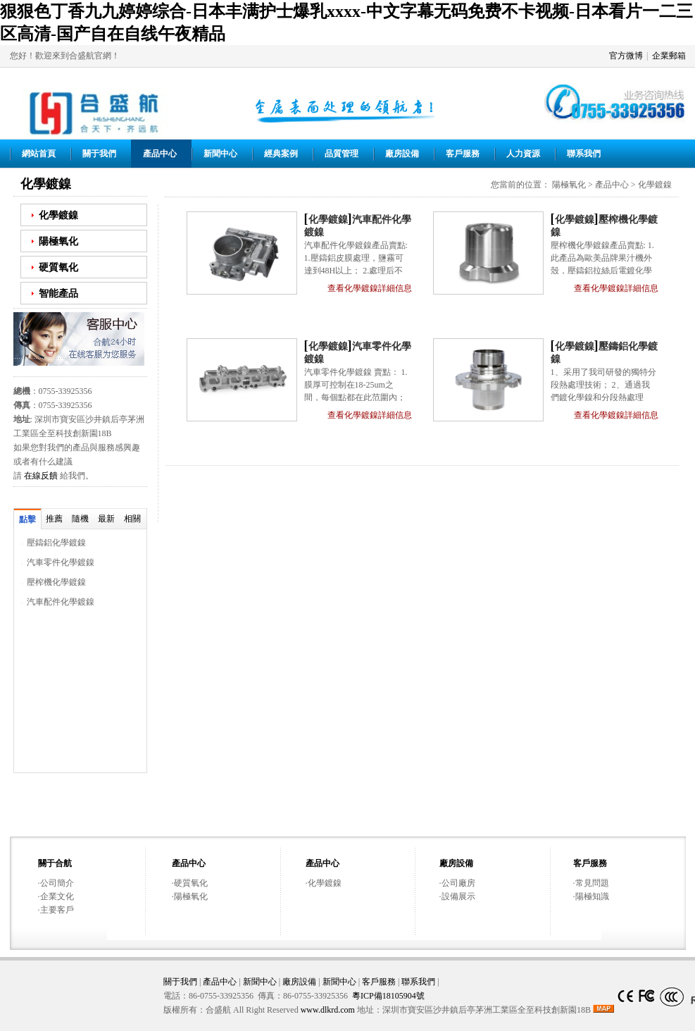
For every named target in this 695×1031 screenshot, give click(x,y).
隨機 (80, 519)
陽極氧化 (58, 241)
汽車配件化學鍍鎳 (60, 602)
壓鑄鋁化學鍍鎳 (56, 543)
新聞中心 (220, 154)
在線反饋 (41, 476)
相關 (132, 519)
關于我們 (99, 154)
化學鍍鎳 (58, 215)
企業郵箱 (669, 56)
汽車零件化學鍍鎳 (60, 562)
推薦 (54, 519)
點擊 (27, 519)
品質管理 (341, 154)
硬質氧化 (58, 267)
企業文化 (57, 896)
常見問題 (592, 883)
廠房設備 (402, 154)
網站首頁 (39, 154)
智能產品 (58, 293)
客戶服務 (463, 154)
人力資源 (523, 154)
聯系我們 (584, 154)
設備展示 (458, 896)
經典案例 (281, 154)
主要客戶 (57, 910)
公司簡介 (57, 883)
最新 (106, 519)
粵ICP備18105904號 (388, 996)
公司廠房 (458, 883)
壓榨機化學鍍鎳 (56, 582)
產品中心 (160, 154)
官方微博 (626, 56)
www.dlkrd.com (328, 1010)
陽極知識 (592, 896)
